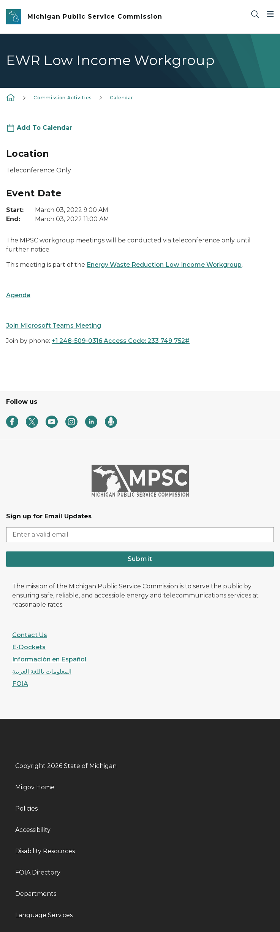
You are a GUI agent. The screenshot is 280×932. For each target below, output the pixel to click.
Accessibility (33, 829)
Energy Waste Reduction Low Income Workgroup (164, 264)
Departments (35, 893)
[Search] (254, 14)
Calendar (121, 97)
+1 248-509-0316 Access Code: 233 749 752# (121, 340)
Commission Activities (62, 97)
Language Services (44, 915)
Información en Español (49, 659)
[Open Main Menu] (270, 14)
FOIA (20, 683)
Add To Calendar (44, 127)
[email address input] (140, 534)
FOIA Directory (37, 872)
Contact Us (29, 635)
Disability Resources (45, 851)
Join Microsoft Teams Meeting (53, 325)
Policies (26, 808)
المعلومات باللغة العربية (41, 671)
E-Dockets (29, 647)
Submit (140, 558)
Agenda (18, 295)
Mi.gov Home (35, 787)
